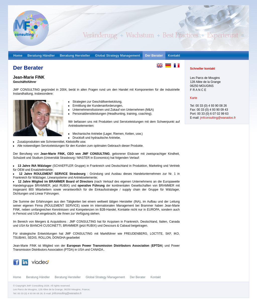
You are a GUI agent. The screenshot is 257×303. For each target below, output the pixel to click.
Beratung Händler (41, 55)
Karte (193, 98)
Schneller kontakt (202, 68)
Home (17, 55)
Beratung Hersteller (75, 55)
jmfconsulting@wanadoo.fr (218, 117)
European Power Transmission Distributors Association (108, 245)
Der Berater (154, 55)
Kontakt (174, 55)
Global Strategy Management (117, 55)
